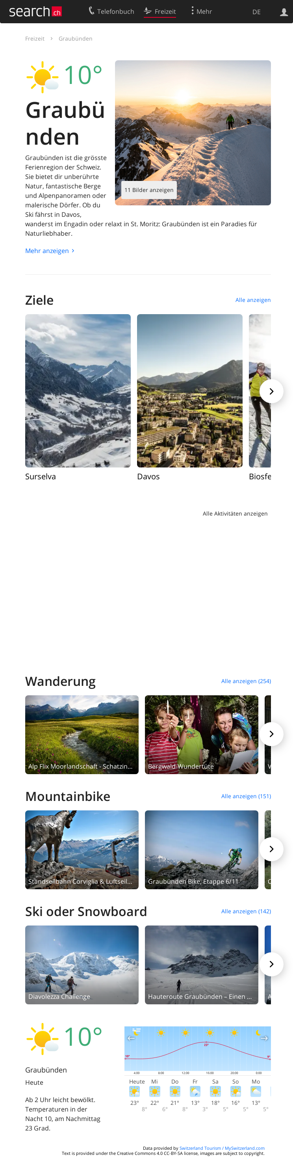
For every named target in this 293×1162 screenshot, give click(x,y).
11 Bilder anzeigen (149, 190)
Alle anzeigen (253, 300)
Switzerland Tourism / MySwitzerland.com (222, 1148)
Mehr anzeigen (47, 250)
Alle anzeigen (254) (246, 681)
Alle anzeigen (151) (246, 796)
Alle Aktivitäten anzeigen (235, 513)
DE (256, 11)
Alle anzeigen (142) (246, 911)
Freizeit (35, 38)
